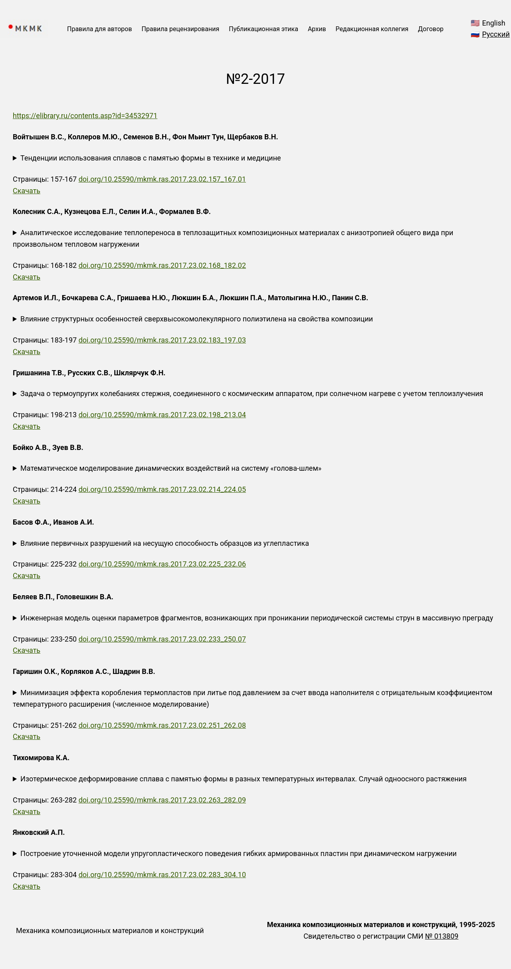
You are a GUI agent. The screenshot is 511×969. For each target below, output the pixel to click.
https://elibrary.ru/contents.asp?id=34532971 (85, 115)
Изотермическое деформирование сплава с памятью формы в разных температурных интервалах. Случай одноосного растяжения (243, 779)
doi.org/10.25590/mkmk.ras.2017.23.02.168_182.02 (162, 265)
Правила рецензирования (181, 29)
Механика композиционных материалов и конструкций (110, 930)
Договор (431, 29)
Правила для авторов (99, 29)
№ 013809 (442, 936)
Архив (317, 29)
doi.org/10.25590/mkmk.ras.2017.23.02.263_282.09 (162, 800)
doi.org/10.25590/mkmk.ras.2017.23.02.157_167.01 (162, 179)
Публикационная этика (263, 29)
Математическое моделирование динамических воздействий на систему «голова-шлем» (170, 468)
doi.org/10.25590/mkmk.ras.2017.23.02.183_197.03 (162, 340)
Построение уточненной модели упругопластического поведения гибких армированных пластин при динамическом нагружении (238, 853)
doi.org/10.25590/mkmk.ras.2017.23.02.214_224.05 (162, 489)
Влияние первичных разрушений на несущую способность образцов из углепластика (164, 543)
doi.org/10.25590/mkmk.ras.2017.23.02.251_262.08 (162, 725)
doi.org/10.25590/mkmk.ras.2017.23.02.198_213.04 (162, 414)
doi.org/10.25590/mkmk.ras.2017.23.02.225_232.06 (162, 564)
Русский (496, 34)
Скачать (26, 190)
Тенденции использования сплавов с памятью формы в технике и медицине (150, 158)
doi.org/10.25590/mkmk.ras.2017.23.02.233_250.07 (162, 639)
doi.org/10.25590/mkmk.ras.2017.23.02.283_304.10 (162, 874)
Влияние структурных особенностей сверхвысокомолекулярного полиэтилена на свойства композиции (196, 319)
